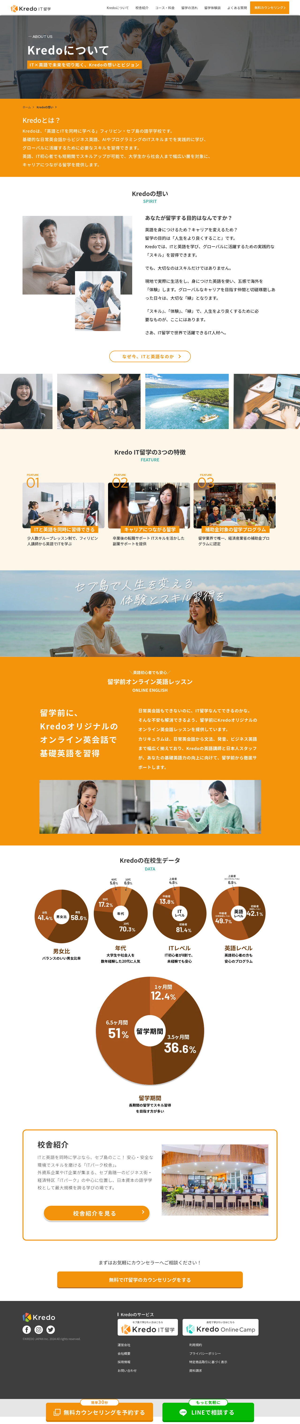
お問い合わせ (127, 1373)
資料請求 (196, 1373)
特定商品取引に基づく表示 (209, 1365)
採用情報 (124, 1365)
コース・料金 (159, 7)
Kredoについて (112, 7)
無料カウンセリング (266, 8)
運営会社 (124, 1347)
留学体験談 (207, 7)
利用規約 (196, 1347)
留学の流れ (184, 7)
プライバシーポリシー (206, 1356)
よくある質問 (231, 7)
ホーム (26, 107)
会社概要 (124, 1356)
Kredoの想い (45, 107)
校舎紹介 (136, 7)
